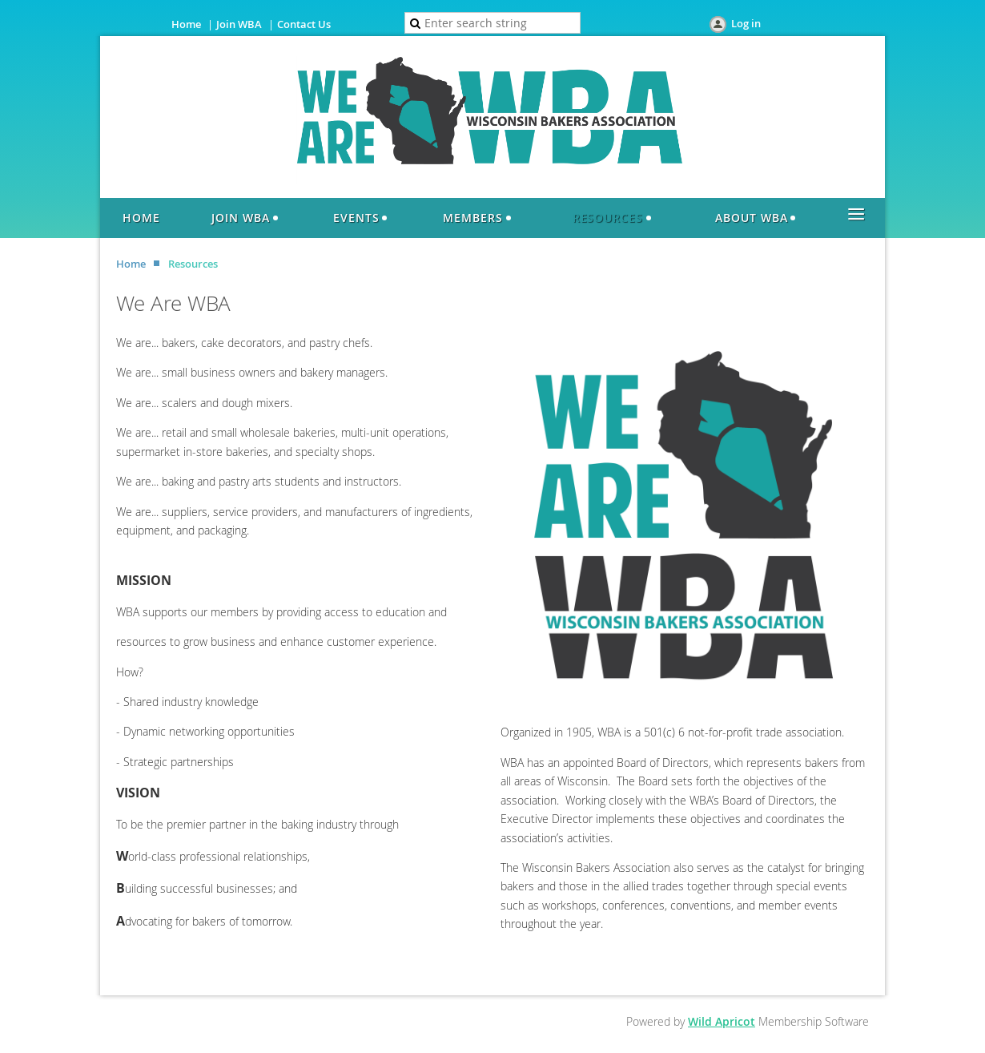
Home (186, 24)
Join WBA (239, 24)
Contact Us (304, 24)
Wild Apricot (721, 1021)
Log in (746, 23)
